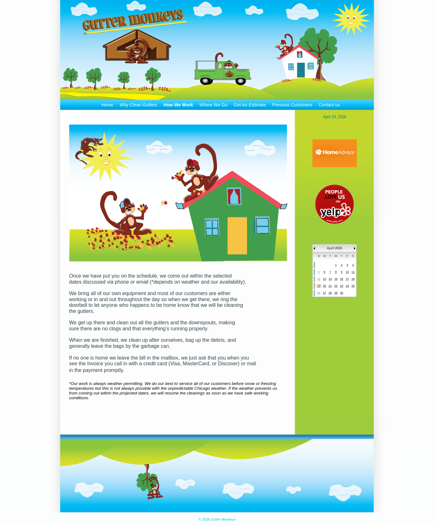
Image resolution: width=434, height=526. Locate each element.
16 (341, 278)
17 (347, 278)
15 (335, 278)
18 (353, 278)
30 (341, 292)
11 (353, 271)
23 (341, 285)
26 (318, 292)
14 (330, 278)
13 (324, 278)
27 (324, 292)
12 (318, 278)
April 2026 (334, 248)
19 (318, 285)
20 (324, 285)
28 (330, 292)
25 (353, 285)
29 (335, 292)
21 (330, 285)
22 (335, 285)
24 (347, 285)
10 (347, 271)
